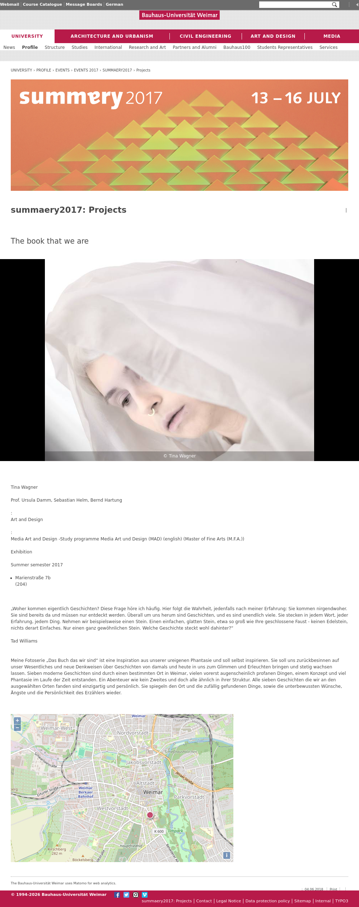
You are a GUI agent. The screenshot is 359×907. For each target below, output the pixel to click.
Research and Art (147, 47)
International (108, 47)
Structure (55, 47)
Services (329, 47)
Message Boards (84, 4)
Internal (323, 901)
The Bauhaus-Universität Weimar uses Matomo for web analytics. (63, 883)
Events (63, 70)
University (21, 70)
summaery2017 (117, 70)
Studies (80, 47)
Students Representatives (284, 47)
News (9, 47)
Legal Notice (228, 901)
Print (333, 889)
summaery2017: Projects (167, 901)
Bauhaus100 (236, 47)
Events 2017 (86, 70)
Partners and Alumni (194, 47)
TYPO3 (341, 901)
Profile (43, 70)
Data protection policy (268, 901)
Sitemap (302, 901)
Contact (204, 901)
